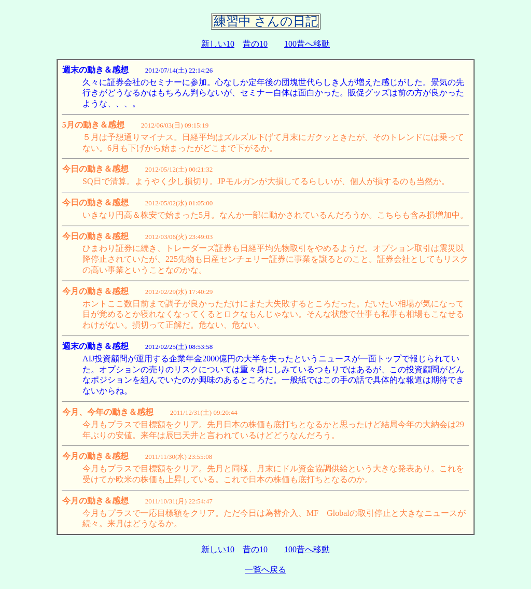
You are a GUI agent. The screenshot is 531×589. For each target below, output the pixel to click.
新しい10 (217, 43)
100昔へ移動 (307, 43)
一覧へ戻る (265, 569)
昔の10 (255, 43)
